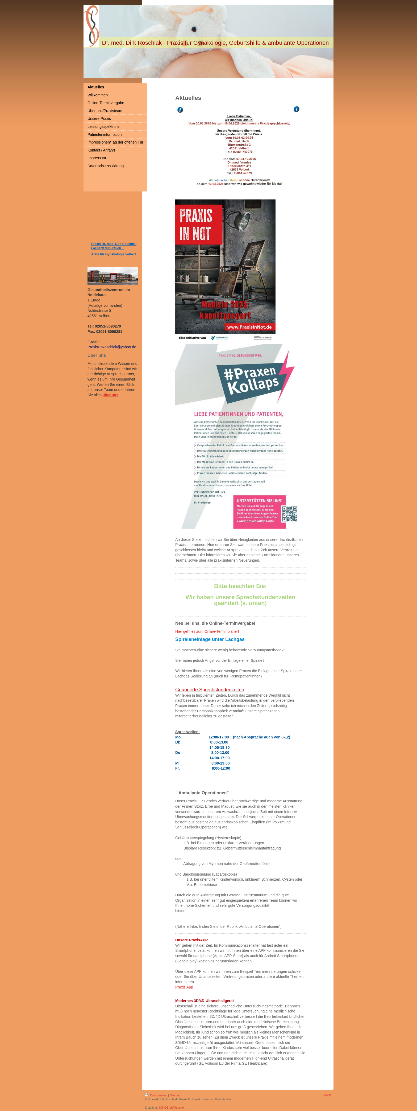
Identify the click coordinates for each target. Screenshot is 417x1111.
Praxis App (184, 987)
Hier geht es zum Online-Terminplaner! (207, 631)
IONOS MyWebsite (171, 1107)
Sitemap (175, 1095)
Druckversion (156, 1095)
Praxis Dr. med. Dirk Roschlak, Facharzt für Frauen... (114, 246)
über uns (110, 395)
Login (327, 1094)
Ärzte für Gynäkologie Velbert (113, 254)
